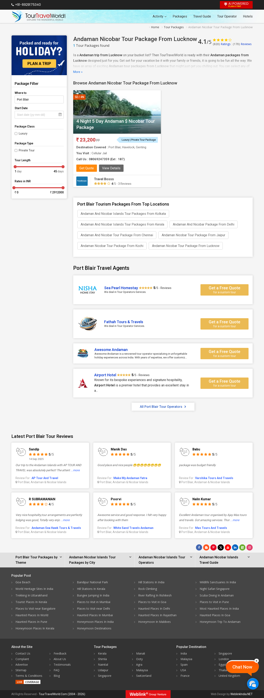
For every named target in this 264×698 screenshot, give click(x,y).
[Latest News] (206, 547)
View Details (111, 168)
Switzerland (143, 676)
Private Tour (27, 150)
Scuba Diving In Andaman (217, 595)
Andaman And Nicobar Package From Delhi (203, 224)
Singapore (104, 676)
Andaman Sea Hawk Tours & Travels (56, 528)
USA (183, 670)
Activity (159, 16)
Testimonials (62, 664)
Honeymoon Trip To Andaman (220, 622)
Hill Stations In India (151, 582)
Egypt (222, 664)
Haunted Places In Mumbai (95, 615)
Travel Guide (202, 16)
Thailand (224, 670)
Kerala (102, 653)
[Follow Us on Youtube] (228, 547)
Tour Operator (227, 16)
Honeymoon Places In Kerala (34, 628)
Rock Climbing (147, 589)
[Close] (256, 661)
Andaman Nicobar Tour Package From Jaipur (193, 235)
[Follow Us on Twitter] (221, 547)
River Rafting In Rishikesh (155, 595)
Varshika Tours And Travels (214, 478)
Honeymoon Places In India (95, 622)
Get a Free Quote (224, 289)
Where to (21, 93)
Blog (57, 676)
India (183, 653)
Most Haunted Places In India (219, 608)
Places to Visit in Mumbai (93, 602)
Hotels (248, 16)
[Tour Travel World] (38, 16)
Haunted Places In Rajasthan (157, 615)
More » (77, 72)
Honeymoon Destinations (94, 628)
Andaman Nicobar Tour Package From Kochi (112, 246)
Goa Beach (22, 582)
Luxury (23, 133)
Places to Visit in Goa (152, 602)
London (224, 659)
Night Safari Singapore (215, 589)
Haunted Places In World (31, 615)
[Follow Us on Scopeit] (242, 547)
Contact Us (22, 653)
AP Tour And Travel (45, 478)
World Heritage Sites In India (34, 589)
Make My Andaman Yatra (130, 478)
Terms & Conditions (28, 676)
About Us (60, 659)
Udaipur (103, 670)
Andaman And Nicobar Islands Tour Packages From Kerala (122, 224)
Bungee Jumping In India (93, 595)
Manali (140, 653)
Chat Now (242, 667)
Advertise (21, 664)
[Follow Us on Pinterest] (213, 547)
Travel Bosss (104, 179)
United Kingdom (229, 676)
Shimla (102, 659)
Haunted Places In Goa (215, 615)
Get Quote (86, 168)
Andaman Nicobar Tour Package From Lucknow (185, 246)
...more (75, 470)
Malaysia (142, 670)
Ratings (222, 44)
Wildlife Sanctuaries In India (218, 582)
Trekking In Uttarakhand (31, 595)
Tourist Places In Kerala (31, 602)
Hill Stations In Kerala (91, 589)
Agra (139, 664)
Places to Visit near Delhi (93, 608)
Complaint (22, 659)
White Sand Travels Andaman (133, 528)
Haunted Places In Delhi (154, 608)
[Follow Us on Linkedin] (235, 547)
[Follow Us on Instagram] (249, 547)
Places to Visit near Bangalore (35, 608)
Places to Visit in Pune (214, 602)
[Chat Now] (253, 684)
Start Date (21, 108)
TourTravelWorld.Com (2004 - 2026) (62, 694)
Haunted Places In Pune (31, 622)
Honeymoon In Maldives (154, 622)
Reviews (242, 44)
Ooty (139, 659)
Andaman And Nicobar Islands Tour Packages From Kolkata (123, 214)
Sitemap (20, 670)
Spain (184, 664)
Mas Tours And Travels (211, 528)
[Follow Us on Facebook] (199, 547)
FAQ (56, 670)
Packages (180, 16)
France (185, 676)
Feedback (60, 653)
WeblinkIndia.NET (241, 694)
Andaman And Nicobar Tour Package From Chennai (117, 235)
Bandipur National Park (92, 582)
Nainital (103, 664)
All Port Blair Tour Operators (163, 407)
